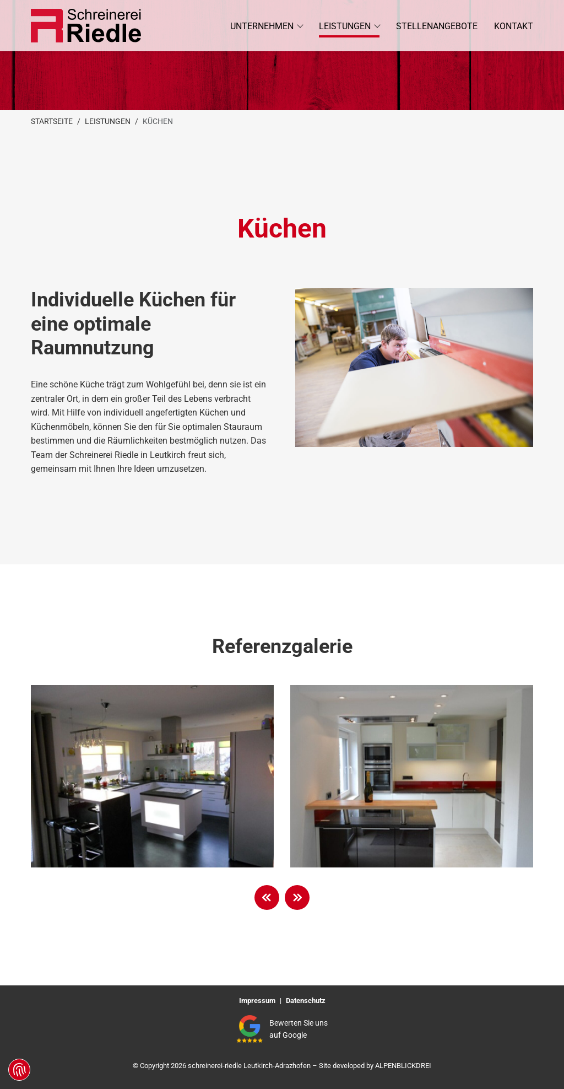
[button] (266, 26)
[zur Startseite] (86, 25)
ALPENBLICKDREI (403, 1065)
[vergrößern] (152, 776)
